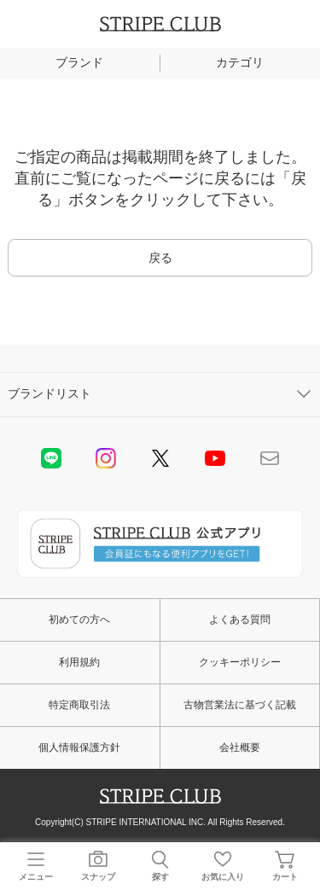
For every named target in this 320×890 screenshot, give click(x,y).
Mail (269, 458)
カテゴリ (240, 62)
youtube (215, 458)
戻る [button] (160, 258)
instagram (105, 458)
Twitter (160, 458)
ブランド (79, 62)
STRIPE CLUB (160, 24)
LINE (51, 458)
